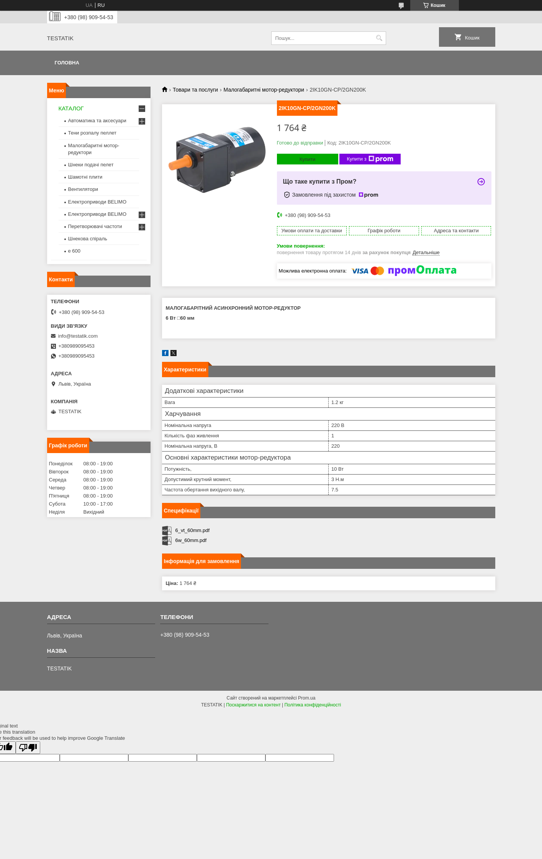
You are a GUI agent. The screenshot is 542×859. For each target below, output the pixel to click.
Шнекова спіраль (87, 238)
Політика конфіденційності (312, 705)
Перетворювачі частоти (95, 226)
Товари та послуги (195, 90)
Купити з (370, 159)
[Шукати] (379, 38)
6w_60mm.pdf (191, 540)
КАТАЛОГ (71, 108)
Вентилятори (83, 189)
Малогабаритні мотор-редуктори (264, 90)
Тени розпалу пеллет (92, 133)
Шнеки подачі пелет (91, 165)
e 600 (74, 251)
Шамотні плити (85, 177)
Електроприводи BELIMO (97, 202)
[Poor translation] (28, 747)
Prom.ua (306, 698)
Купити (308, 159)
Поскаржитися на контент (253, 705)
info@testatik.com (78, 336)
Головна (67, 63)
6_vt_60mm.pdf (192, 530)
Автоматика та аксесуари (97, 120)
